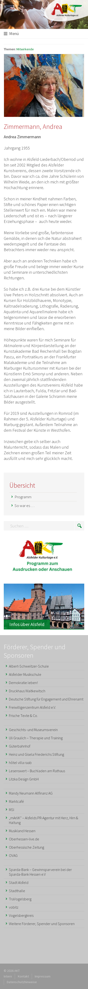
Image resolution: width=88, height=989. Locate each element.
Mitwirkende (25, 49)
